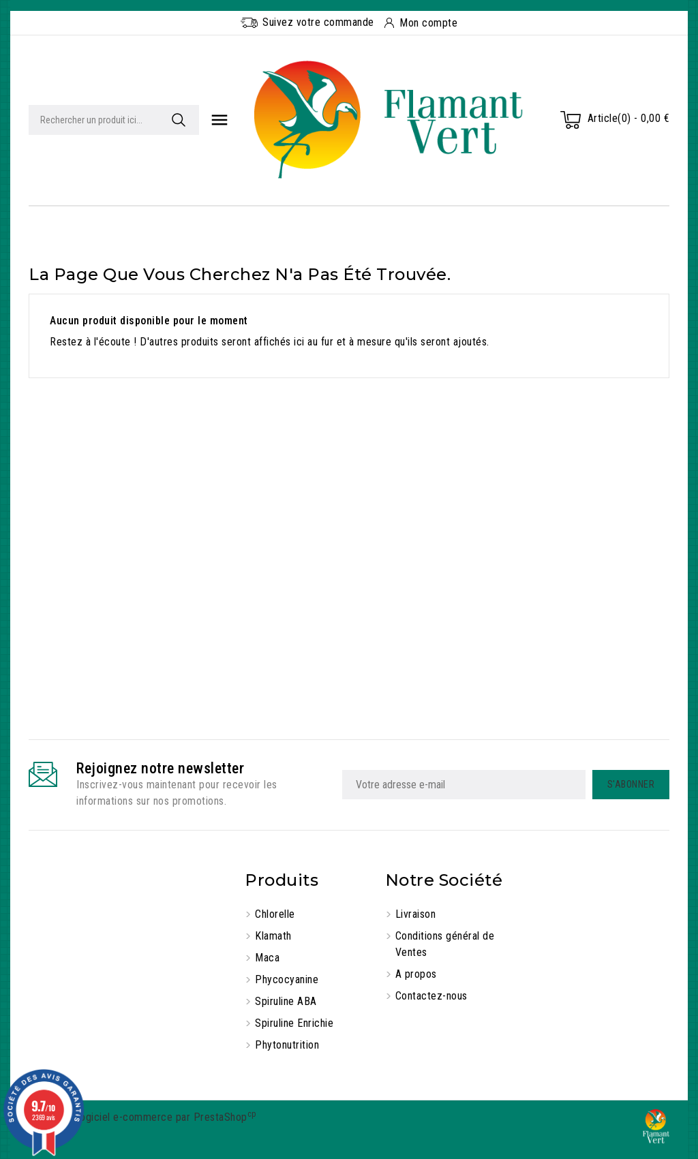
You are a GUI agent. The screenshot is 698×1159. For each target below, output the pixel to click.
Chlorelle (275, 914)
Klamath (273, 935)
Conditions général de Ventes (445, 944)
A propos (416, 974)
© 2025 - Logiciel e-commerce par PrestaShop (142, 1117)
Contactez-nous (431, 995)
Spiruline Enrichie (294, 1023)
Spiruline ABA (286, 1001)
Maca (267, 957)
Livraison (415, 914)
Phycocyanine (286, 979)
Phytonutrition (287, 1044)
